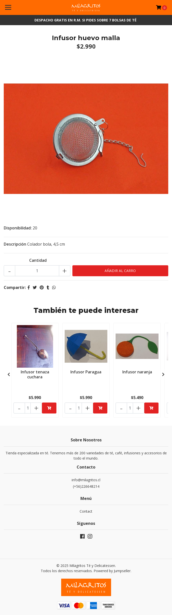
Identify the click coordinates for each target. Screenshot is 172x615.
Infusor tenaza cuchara (35, 374)
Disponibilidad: (18, 228)
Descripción (15, 244)
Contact (86, 511)
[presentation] (9, 374)
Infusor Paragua (85, 372)
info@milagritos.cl (86, 480)
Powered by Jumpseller (112, 570)
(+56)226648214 (86, 486)
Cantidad (38, 260)
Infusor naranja (137, 372)
